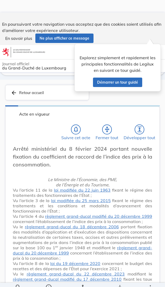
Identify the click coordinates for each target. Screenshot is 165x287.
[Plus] (150, 279)
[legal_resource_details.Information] (48, 279)
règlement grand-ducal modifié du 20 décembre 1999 (98, 217)
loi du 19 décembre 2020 (75, 264)
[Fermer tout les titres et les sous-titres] (107, 130)
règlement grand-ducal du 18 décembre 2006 (72, 227)
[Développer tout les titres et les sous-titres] (140, 130)
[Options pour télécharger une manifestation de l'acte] (120, 279)
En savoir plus (18, 25)
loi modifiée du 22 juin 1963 (82, 190)
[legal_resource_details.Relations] (82, 279)
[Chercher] (18, 279)
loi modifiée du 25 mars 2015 (81, 201)
